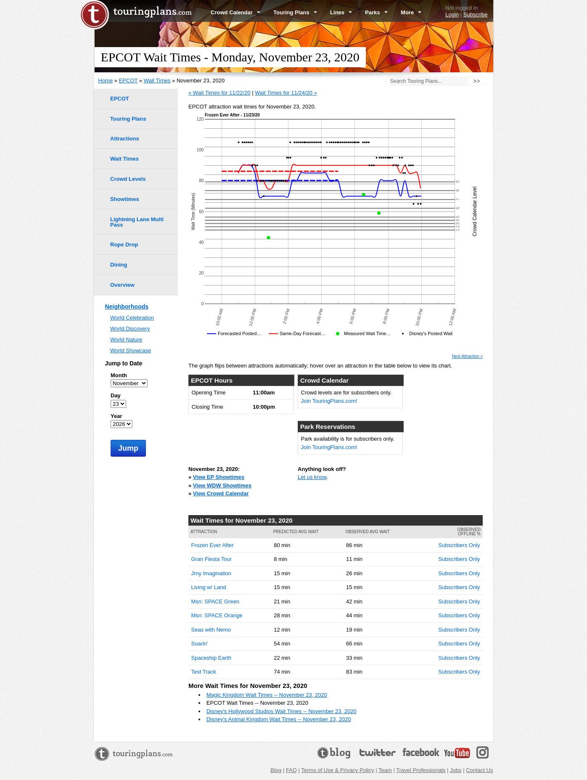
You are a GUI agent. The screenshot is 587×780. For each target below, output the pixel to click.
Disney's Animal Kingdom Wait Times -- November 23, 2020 (278, 719)
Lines (341, 12)
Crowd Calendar (235, 12)
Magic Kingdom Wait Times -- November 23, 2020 (266, 695)
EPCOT (128, 80)
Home (105, 80)
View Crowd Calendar (221, 493)
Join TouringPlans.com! (329, 401)
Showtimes (124, 199)
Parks (376, 12)
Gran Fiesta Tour (211, 559)
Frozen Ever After (212, 545)
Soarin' (199, 643)
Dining (118, 265)
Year (116, 416)
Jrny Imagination (211, 573)
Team (385, 770)
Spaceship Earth (211, 658)
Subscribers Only (459, 545)
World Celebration (132, 318)
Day (116, 395)
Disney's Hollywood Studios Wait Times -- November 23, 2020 (281, 711)
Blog (275, 770)
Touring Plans (295, 12)
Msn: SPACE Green (215, 601)
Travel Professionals (420, 770)
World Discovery (130, 328)
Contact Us (479, 770)
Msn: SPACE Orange (217, 615)
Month (119, 375)
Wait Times (157, 80)
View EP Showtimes (218, 477)
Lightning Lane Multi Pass (137, 222)
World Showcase (130, 350)
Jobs (455, 770)
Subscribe (475, 14)
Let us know (312, 477)
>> (476, 81)
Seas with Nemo (211, 630)
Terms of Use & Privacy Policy (337, 770)
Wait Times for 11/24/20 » (286, 93)
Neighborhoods (126, 306)
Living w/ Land (208, 587)
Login (452, 14)
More (411, 12)
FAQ (291, 770)
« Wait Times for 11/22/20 (219, 93)
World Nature (126, 339)
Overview (122, 285)
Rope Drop (124, 244)
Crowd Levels (128, 179)
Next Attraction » (467, 356)
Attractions (124, 138)
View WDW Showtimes (222, 485)
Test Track (203, 672)
